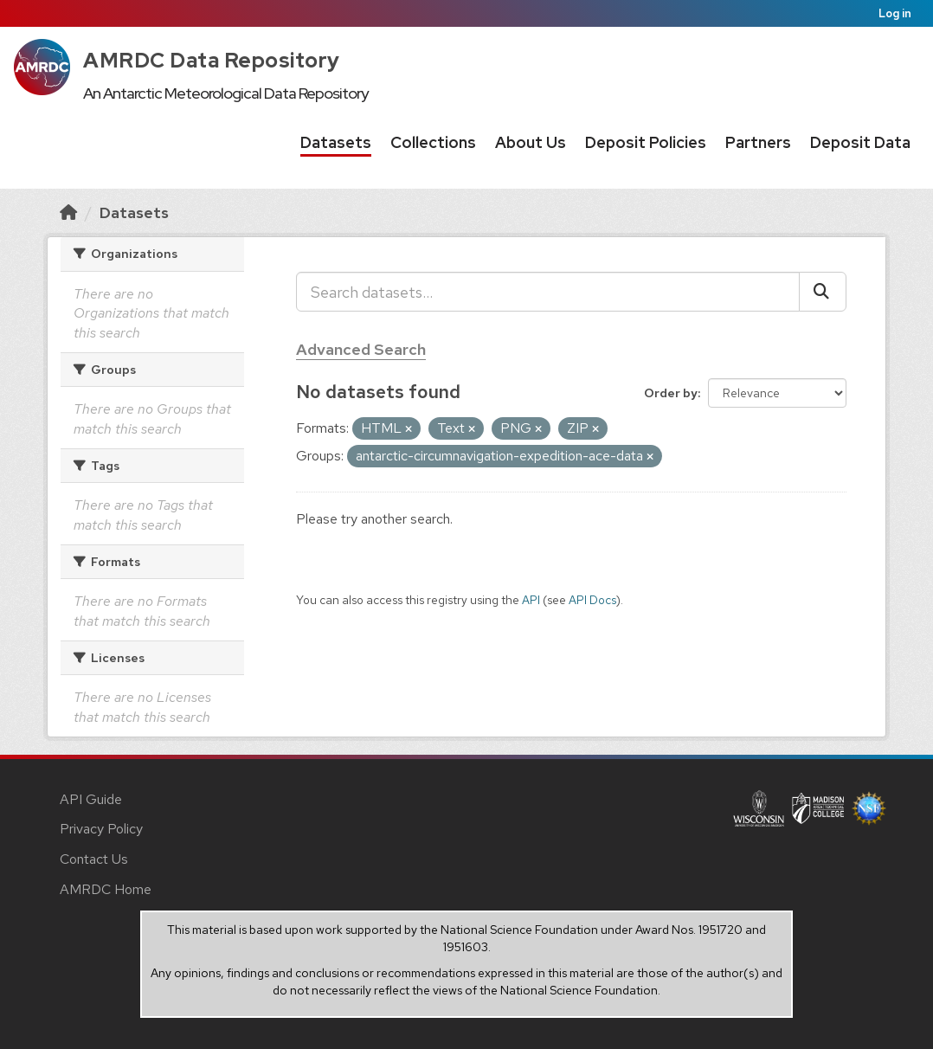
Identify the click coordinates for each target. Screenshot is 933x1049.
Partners (758, 142)
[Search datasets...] (548, 292)
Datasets (335, 142)
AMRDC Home (105, 889)
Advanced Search (361, 349)
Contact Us (94, 859)
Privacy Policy (101, 829)
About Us (530, 142)
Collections (433, 142)
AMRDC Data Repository (211, 60)
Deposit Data (860, 142)
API (531, 600)
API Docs (592, 600)
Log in (894, 13)
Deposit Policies (645, 142)
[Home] (68, 212)
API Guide (91, 799)
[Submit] (822, 292)
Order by (671, 393)
